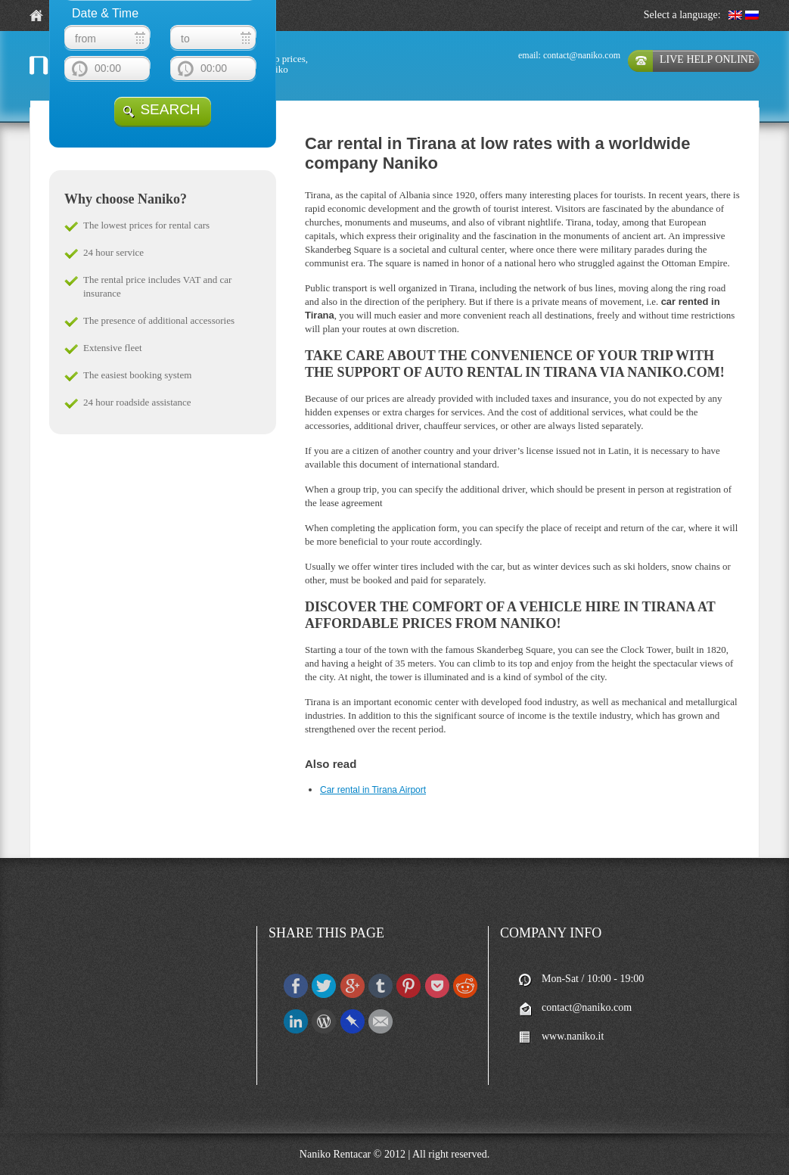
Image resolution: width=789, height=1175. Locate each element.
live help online (707, 59)
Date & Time (105, 13)
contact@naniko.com (581, 55)
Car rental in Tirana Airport (373, 790)
